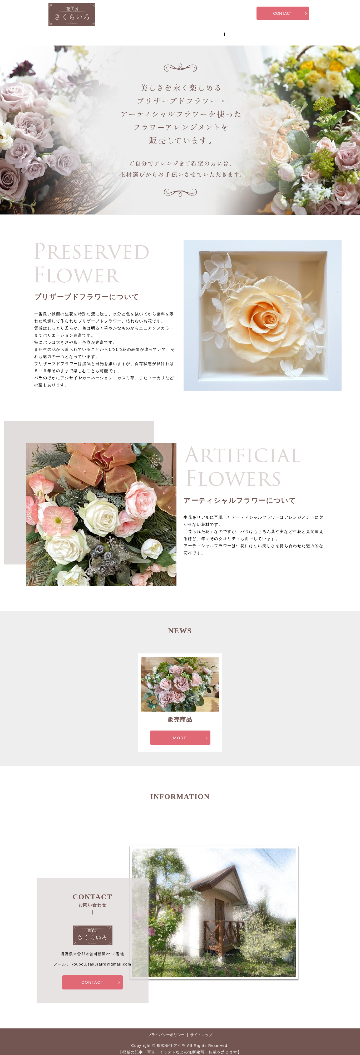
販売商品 (152, 32)
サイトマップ (201, 1030)
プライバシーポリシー (166, 1030)
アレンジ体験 (182, 32)
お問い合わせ (215, 32)
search (237, 33)
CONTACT (283, 14)
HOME (128, 32)
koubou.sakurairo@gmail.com (101, 959)
